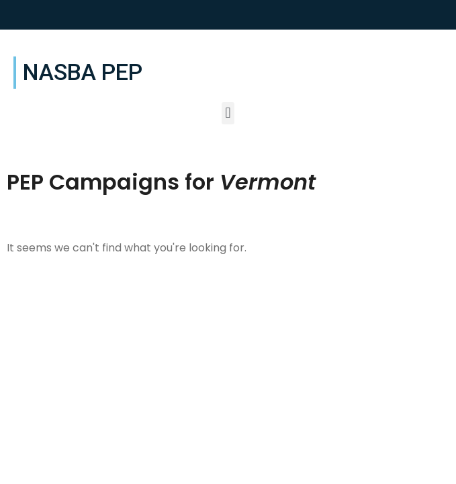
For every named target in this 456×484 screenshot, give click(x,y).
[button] (228, 113)
